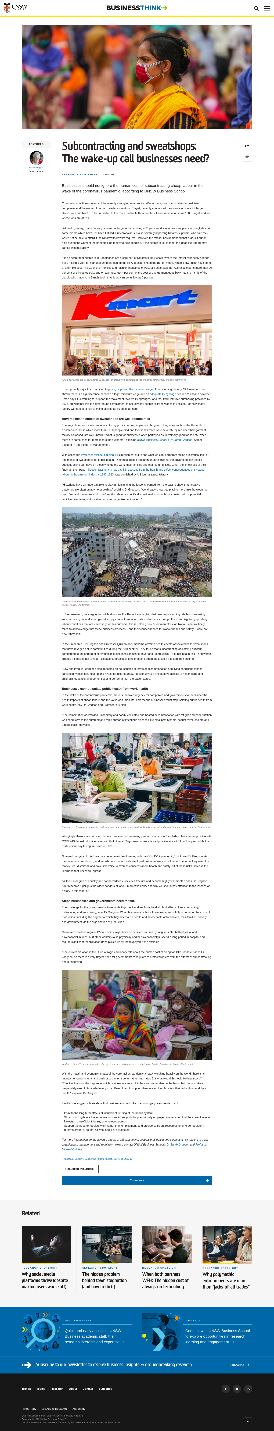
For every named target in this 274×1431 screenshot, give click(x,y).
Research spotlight (39, 1268)
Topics (40, 1388)
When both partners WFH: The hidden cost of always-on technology (165, 1281)
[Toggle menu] (267, 8)
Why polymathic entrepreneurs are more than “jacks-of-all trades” (226, 1281)
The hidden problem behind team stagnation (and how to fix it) (104, 1281)
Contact (88, 1388)
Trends (26, 1388)
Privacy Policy (29, 1409)
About (73, 1388)
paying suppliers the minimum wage (130, 389)
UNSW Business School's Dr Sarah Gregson (164, 439)
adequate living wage (163, 394)
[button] (36, 162)
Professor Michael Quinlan (97, 454)
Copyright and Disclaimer (54, 1409)
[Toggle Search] (256, 8)
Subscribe (239, 1365)
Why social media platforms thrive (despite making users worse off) (45, 1281)
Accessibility (79, 1409)
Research (57, 1388)
